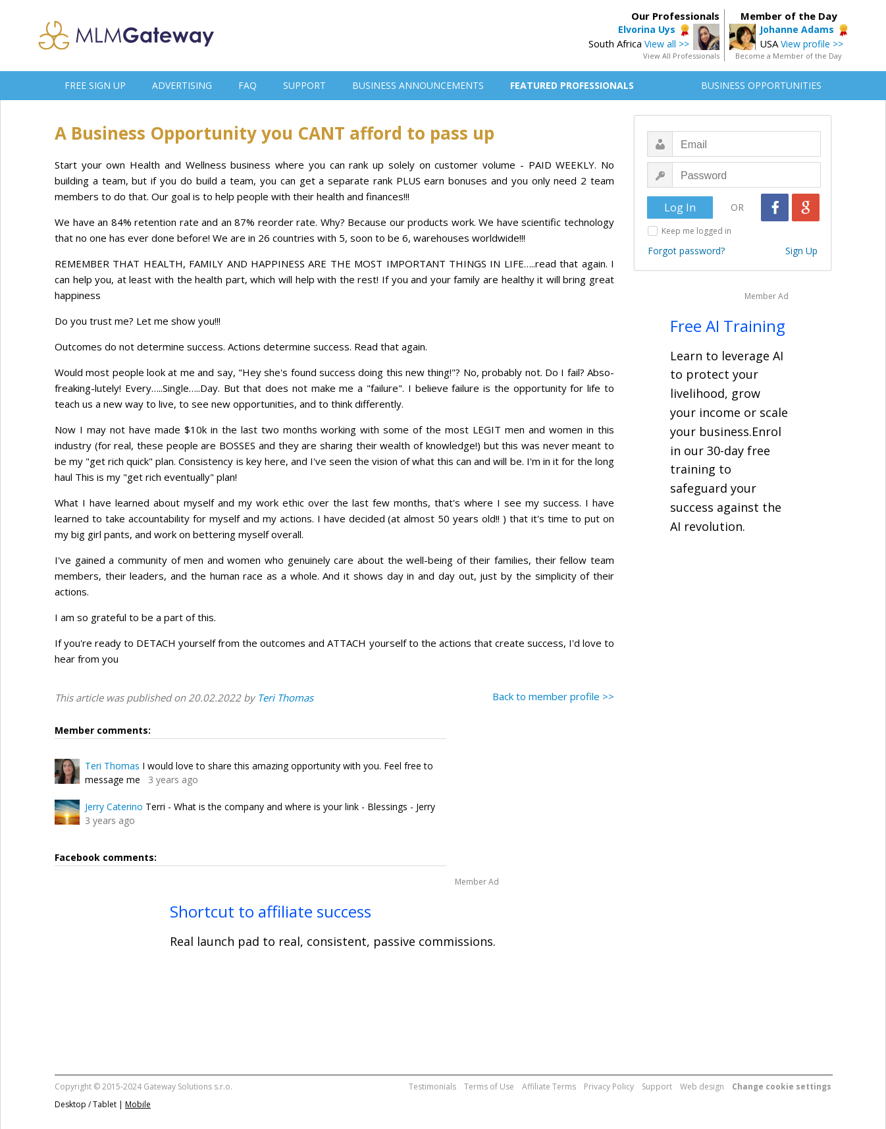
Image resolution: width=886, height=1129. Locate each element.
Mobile (138, 1104)
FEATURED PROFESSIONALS (572, 85)
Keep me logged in (696, 230)
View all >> (666, 44)
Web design (702, 1086)
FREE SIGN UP (95, 85)
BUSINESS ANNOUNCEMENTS (418, 85)
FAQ (247, 85)
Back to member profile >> (553, 696)
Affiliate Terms (549, 1086)
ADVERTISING (182, 85)
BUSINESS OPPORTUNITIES (761, 85)
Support (657, 1086)
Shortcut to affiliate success (270, 911)
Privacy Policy (609, 1086)
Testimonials (432, 1086)
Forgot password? (686, 250)
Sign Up (801, 250)
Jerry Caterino (114, 806)
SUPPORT (304, 85)
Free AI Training (727, 326)
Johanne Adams (797, 29)
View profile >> (812, 44)
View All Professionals (681, 56)
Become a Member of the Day (788, 56)
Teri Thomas (285, 697)
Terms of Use (489, 1086)
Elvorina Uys (646, 29)
